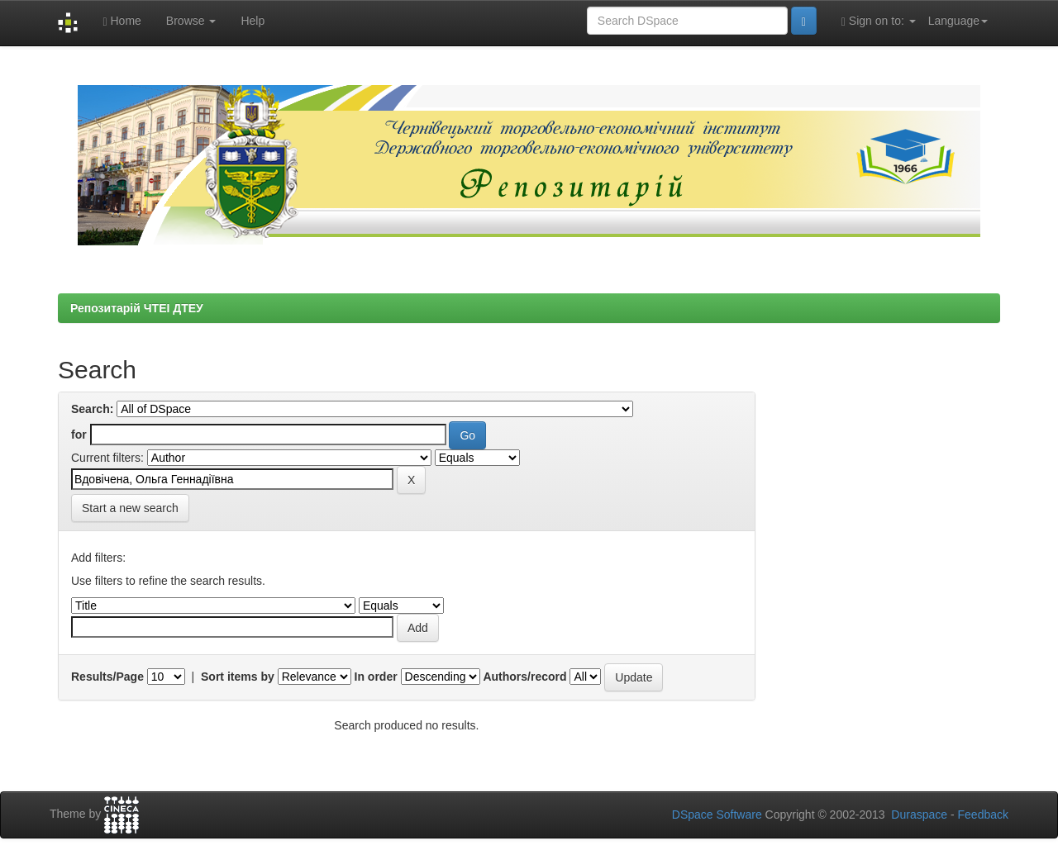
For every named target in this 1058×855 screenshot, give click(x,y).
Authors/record (524, 676)
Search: (92, 409)
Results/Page (107, 676)
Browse (191, 20)
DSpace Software (717, 814)
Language (958, 20)
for (79, 434)
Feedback (983, 814)
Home (121, 21)
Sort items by (237, 676)
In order (376, 676)
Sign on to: (878, 21)
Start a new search (130, 508)
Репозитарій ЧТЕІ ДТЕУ (136, 308)
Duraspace (919, 814)
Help (252, 20)
